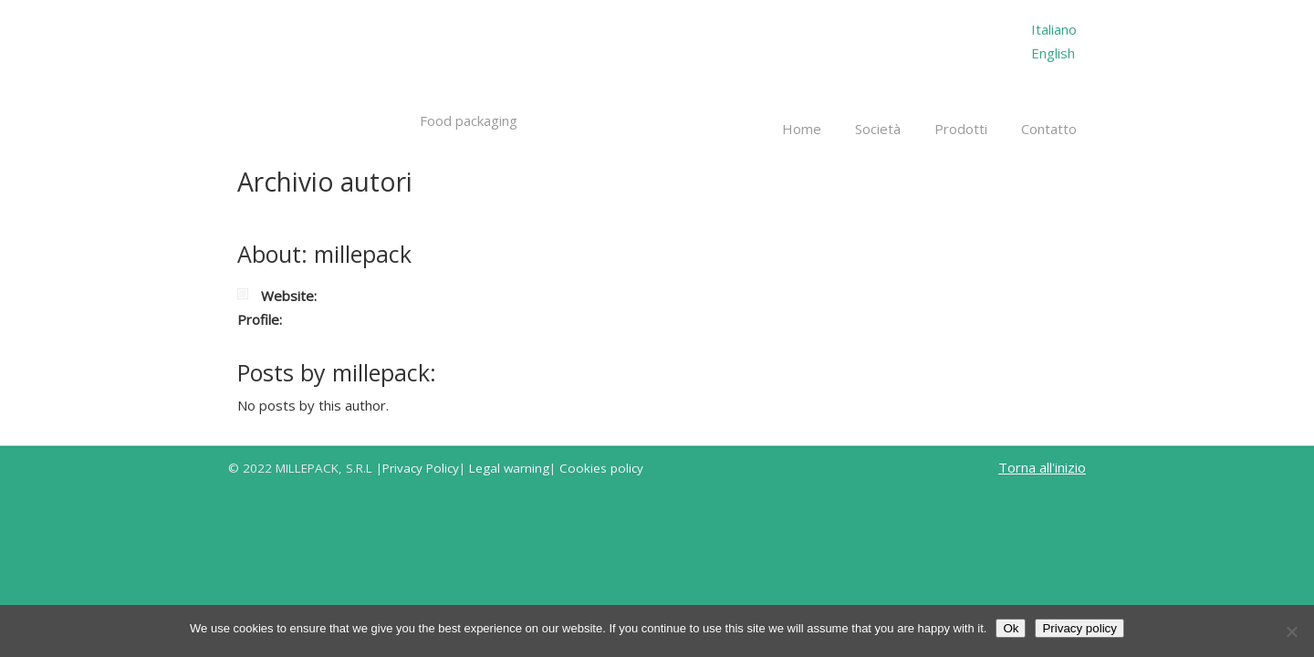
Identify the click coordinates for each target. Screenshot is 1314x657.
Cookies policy (601, 468)
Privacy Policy (420, 468)
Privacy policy (1079, 628)
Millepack (357, 62)
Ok (1010, 628)
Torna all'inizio (1042, 467)
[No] (1291, 631)
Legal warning (509, 468)
